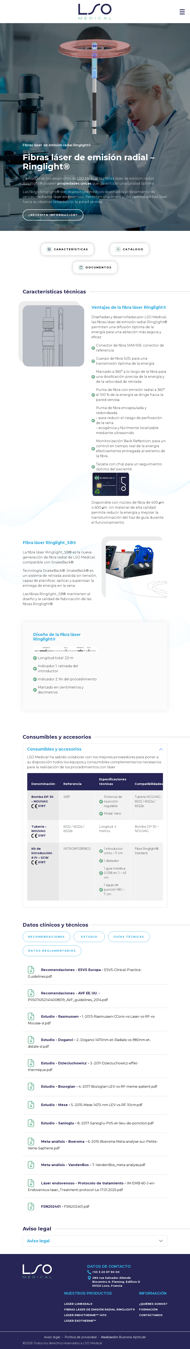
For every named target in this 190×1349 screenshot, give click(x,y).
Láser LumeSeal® (78, 1303)
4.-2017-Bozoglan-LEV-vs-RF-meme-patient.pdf (92, 1087)
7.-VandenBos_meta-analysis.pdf (86, 1165)
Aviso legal (52, 1337)
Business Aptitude (132, 1337)
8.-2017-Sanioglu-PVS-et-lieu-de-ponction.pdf (91, 1123)
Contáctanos (151, 1315)
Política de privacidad (80, 1337)
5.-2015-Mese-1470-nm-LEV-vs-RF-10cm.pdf (85, 1105)
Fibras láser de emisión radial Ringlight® (99, 1309)
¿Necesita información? (53, 214)
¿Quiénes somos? (153, 1303)
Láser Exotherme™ (80, 1320)
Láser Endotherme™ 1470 (85, 1315)
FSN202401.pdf (58, 1207)
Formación (148, 1309)
